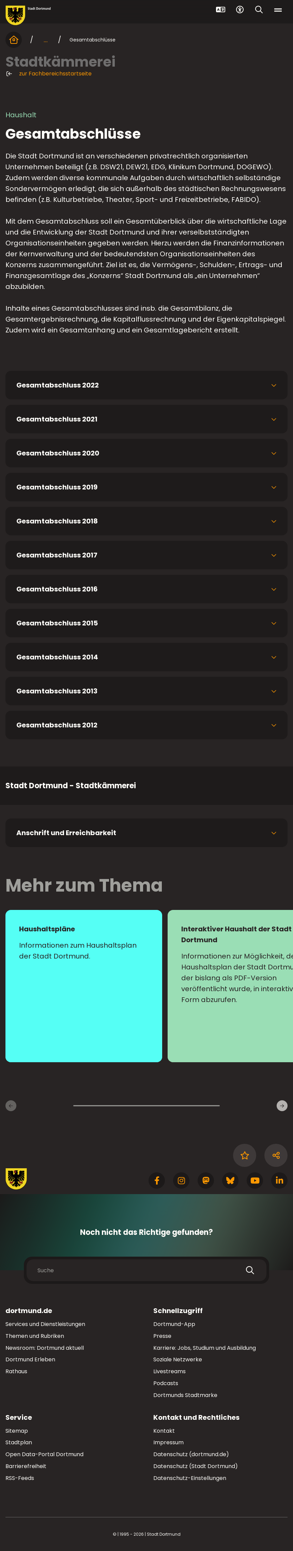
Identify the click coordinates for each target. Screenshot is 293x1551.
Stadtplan (18, 1442)
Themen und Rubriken (34, 1336)
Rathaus (16, 1371)
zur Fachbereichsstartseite (48, 73)
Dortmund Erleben (30, 1359)
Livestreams (169, 1371)
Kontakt (164, 1431)
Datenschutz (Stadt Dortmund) (195, 1466)
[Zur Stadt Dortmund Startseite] (28, 15)
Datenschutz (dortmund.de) (191, 1454)
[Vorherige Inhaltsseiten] (10, 1105)
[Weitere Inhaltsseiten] (282, 1105)
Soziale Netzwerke (177, 1359)
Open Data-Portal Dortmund (44, 1454)
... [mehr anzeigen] (46, 39)
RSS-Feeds (19, 1478)
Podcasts (165, 1383)
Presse (162, 1336)
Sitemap (16, 1431)
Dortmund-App (174, 1324)
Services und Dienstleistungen (45, 1324)
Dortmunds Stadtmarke (185, 1395)
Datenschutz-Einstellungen (189, 1478)
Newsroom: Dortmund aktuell (44, 1348)
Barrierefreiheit (25, 1466)
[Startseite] (13, 40)
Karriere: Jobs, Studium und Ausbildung (204, 1348)
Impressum (168, 1442)
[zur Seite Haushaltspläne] (83, 986)
